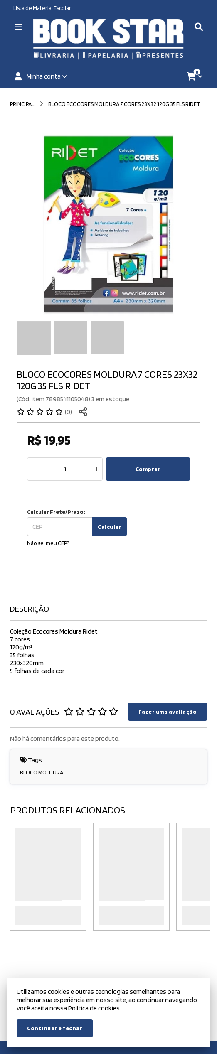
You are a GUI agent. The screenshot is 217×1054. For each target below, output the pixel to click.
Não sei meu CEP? (48, 543)
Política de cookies (94, 1008)
